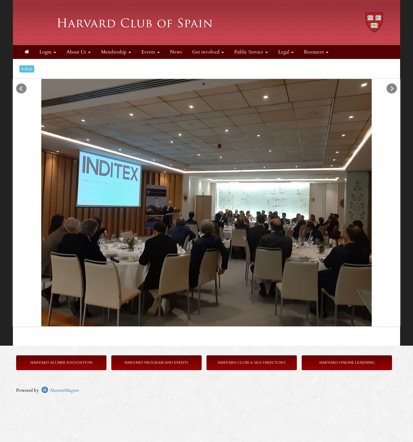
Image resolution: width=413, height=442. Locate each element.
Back (26, 69)
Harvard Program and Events (156, 362)
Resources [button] (316, 52)
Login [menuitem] (47, 52)
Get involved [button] (208, 52)
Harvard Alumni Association (61, 362)
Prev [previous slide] (21, 88)
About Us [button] (78, 52)
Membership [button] (116, 52)
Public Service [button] (251, 52)
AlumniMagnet (60, 390)
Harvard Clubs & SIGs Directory (252, 362)
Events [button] (150, 52)
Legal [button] (286, 52)
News (176, 52)
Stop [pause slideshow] (209, 84)
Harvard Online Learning (347, 362)
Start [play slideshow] (204, 84)
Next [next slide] (392, 88)
